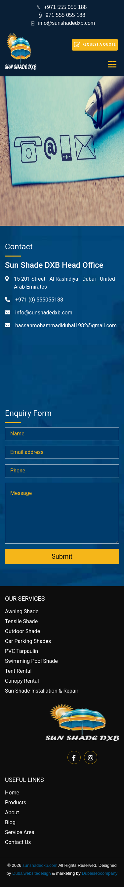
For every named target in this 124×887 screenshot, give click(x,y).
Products (15, 802)
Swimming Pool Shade (31, 661)
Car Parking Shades (28, 641)
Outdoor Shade (22, 631)
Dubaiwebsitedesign (31, 873)
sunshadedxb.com (40, 865)
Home (12, 792)
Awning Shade (21, 611)
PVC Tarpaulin (21, 651)
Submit (62, 556)
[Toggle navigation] (112, 64)
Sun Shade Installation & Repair (41, 691)
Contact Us (18, 842)
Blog (10, 822)
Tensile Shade (21, 621)
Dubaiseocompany (99, 873)
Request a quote (99, 44)
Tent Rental (18, 671)
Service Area (19, 832)
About (12, 812)
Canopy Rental (22, 681)
